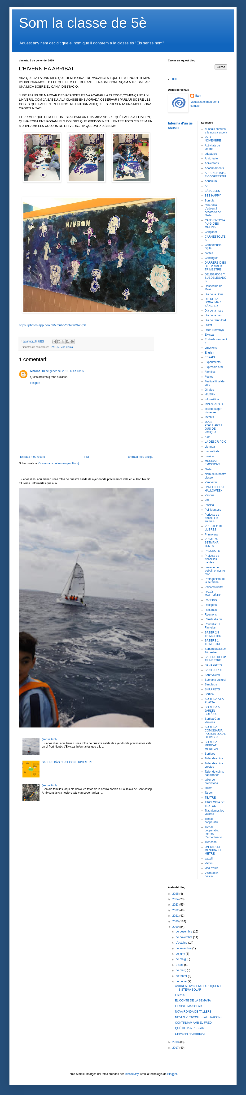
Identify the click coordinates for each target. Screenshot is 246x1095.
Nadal (208, 469)
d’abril (180, 965)
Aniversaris (212, 163)
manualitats (212, 451)
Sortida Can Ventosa (212, 720)
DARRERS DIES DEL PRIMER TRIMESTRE (215, 266)
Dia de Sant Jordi (216, 320)
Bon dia (210, 200)
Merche (35, 371)
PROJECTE (212, 550)
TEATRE (210, 797)
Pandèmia (211, 482)
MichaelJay (132, 1074)
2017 (176, 1047)
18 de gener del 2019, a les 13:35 (63, 371)
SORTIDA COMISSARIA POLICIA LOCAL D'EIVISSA (215, 732)
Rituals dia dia (214, 619)
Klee (208, 437)
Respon (35, 383)
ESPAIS (210, 357)
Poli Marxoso (213, 509)
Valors (209, 863)
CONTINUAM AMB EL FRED (193, 1022)
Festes (209, 376)
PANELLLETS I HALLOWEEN (214, 488)
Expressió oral (214, 367)
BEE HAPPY (213, 195)
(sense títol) (49, 739)
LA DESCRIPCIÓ (216, 441)
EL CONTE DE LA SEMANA (193, 1000)
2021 (176, 915)
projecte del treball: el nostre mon (215, 571)
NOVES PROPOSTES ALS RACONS (198, 1017)
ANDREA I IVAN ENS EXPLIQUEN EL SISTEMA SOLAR (199, 987)
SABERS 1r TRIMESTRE (213, 642)
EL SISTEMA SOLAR (188, 1006)
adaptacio (211, 153)
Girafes (209, 389)
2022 (176, 910)
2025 (176, 893)
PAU (208, 500)
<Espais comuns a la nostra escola (216, 130)
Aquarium (211, 181)
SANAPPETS (213, 665)
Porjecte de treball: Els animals (212, 518)
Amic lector (212, 158)
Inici (86, 456)
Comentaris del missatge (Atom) (58, 463)
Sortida (209, 694)
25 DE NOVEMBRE (213, 139)
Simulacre (211, 684)
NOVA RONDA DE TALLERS (193, 1011)
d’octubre (182, 942)
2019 (176, 926)
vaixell (209, 858)
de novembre (184, 937)
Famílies (210, 371)
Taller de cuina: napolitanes (214, 773)
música (209, 456)
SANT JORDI (213, 670)
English (209, 352)
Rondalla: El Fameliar (212, 626)
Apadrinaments (214, 168)
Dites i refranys (214, 330)
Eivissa (209, 334)
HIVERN (54, 347)
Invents (209, 417)
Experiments (213, 362)
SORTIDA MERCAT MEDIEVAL (212, 745)
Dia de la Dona (214, 294)
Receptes (211, 605)
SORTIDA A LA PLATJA (214, 700)
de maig (181, 959)
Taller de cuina (214, 758)
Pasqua (210, 495)
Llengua (210, 446)
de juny (181, 953)
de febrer (182, 976)
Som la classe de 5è (83, 23)
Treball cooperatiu (211, 820)
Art (206, 186)
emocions (211, 347)
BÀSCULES (212, 190)
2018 (176, 1042)
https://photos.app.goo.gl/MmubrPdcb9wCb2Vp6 (52, 325)
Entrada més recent (32, 456)
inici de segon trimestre (213, 410)
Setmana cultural (215, 679)
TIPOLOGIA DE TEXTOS (215, 804)
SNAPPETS (212, 689)
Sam (198, 95)
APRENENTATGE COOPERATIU (215, 174)
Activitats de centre (212, 147)
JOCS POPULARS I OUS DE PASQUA (213, 427)
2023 (176, 904)
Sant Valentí (212, 675)
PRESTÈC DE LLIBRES (214, 528)
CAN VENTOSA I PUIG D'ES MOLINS (216, 224)
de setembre (184, 948)
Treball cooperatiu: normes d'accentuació (213, 832)
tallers (208, 788)
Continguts (211, 258)
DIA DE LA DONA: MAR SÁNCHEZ (213, 302)
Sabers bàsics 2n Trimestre (216, 650)
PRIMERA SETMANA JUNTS (211, 543)
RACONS (211, 600)
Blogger (172, 1074)
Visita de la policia (212, 874)
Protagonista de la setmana (215, 580)
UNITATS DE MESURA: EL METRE (213, 850)
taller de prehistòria (211, 781)
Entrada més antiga (140, 456)
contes (209, 253)
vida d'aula (67, 347)
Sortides (210, 753)
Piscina (209, 505)
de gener (182, 981)
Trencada (211, 842)
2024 (176, 899)
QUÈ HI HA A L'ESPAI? (189, 1028)
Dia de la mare (214, 310)
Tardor (209, 792)
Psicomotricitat (214, 587)
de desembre (184, 931)
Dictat (208, 325)
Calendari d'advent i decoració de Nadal (213, 210)
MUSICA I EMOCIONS (212, 462)
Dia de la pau (213, 315)
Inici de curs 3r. (214, 404)
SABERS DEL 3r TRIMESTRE (215, 658)
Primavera (211, 534)
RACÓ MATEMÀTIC (213, 593)
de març (181, 970)
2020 (176, 921)
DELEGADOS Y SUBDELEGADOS (215, 278)
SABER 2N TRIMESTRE (213, 634)
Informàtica (212, 399)
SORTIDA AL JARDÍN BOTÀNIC (213, 711)
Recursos (211, 610)
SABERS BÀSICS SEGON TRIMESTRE (67, 762)
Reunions (211, 614)
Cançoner (211, 232)
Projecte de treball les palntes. (212, 559)
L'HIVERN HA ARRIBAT (190, 1033)
